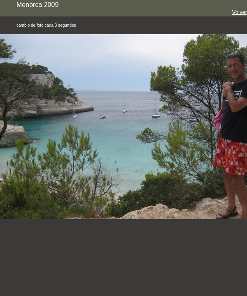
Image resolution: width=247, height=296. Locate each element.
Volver (239, 12)
